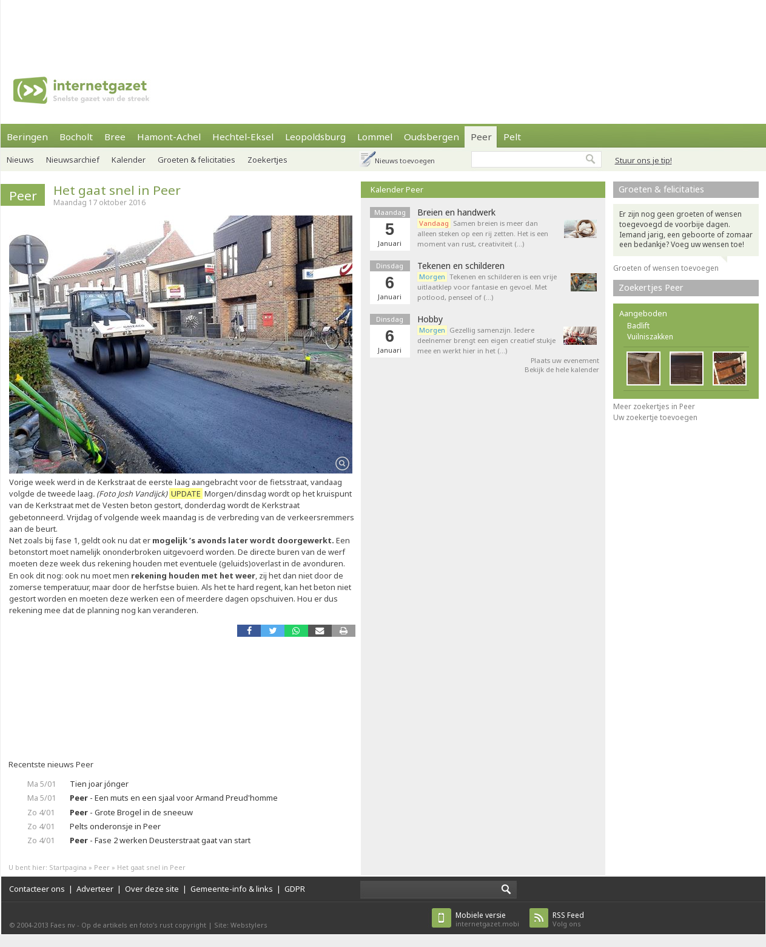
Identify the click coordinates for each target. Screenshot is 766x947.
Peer (481, 137)
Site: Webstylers (240, 924)
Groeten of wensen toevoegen (666, 268)
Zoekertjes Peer (651, 287)
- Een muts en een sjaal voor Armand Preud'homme (174, 797)
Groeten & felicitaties (196, 159)
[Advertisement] (383, 27)
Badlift (638, 326)
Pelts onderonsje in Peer (115, 826)
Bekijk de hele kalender (562, 369)
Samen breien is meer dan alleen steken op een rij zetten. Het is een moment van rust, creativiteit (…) (482, 233)
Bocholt (76, 137)
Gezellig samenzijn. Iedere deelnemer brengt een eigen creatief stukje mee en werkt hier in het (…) (486, 340)
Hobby (430, 319)
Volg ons (568, 919)
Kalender (129, 159)
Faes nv (62, 924)
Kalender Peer (397, 189)
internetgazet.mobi (487, 919)
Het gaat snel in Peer (117, 190)
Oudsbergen (431, 137)
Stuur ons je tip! (643, 160)
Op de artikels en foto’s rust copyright (143, 924)
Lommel (374, 137)
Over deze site (152, 888)
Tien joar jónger (99, 783)
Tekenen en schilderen (461, 265)
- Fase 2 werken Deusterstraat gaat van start (160, 840)
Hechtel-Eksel (243, 137)
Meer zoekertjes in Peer (654, 406)
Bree (115, 137)
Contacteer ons (37, 888)
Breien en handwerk (456, 212)
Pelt (512, 137)
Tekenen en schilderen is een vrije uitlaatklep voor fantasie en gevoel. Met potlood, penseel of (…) (487, 287)
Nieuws (20, 159)
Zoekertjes (267, 159)
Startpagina (68, 867)
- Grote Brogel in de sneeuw (131, 812)
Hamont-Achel (169, 137)
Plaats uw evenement (565, 360)
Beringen (27, 137)
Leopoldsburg (315, 137)
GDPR (294, 888)
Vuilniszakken (650, 336)
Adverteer (94, 888)
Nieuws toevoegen (405, 160)
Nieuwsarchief (72, 159)
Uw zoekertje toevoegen (655, 417)
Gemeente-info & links (231, 888)
